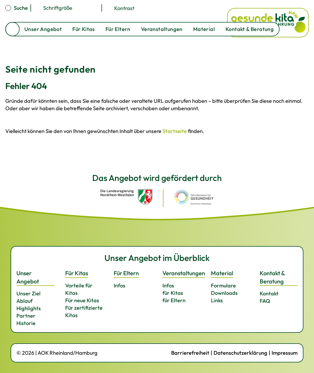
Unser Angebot (43, 29)
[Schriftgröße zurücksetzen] (96, 8)
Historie (26, 323)
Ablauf (24, 300)
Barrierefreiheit (190, 352)
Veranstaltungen (162, 29)
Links (217, 300)
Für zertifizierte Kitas (84, 311)
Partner (26, 315)
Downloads (224, 293)
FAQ (265, 300)
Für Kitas (83, 29)
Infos (119, 285)
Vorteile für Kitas (78, 289)
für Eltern (173, 300)
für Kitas (172, 293)
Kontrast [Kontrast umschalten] (124, 8)
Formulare (223, 285)
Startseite (12, 29)
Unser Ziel (28, 293)
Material (204, 29)
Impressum (285, 352)
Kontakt (269, 293)
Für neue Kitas (82, 300)
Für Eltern (117, 29)
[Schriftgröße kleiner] (88, 8)
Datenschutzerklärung (240, 352)
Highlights (28, 308)
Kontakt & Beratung (249, 29)
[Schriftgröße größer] (80, 8)
